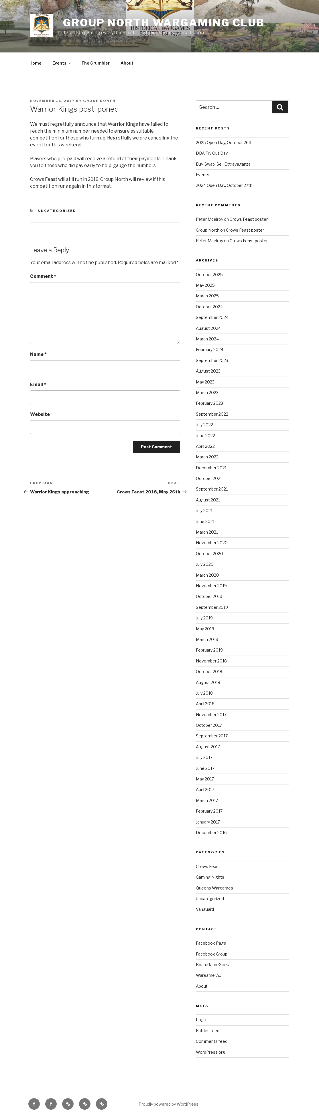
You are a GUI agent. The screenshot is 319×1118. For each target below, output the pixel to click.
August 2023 (208, 371)
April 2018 (205, 703)
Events (62, 63)
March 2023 (207, 392)
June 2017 (205, 768)
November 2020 (212, 542)
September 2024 (212, 317)
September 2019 (212, 607)
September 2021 (212, 489)
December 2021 (211, 467)
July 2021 (204, 510)
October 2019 (209, 596)
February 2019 (209, 650)
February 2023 (209, 403)
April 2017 (205, 789)
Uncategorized (57, 211)
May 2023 (205, 381)
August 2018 (208, 682)
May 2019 (205, 628)
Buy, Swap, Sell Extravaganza (223, 164)
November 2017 (211, 714)
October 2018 (209, 671)
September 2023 (212, 360)
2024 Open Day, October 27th (224, 185)
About (127, 63)
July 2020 (205, 564)
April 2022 (205, 446)
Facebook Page (211, 943)
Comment (43, 276)
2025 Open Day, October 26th (224, 142)
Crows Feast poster (249, 219)
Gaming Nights (210, 877)
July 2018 (204, 693)
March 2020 (207, 575)
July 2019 (204, 617)
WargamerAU (208, 975)
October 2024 (209, 306)
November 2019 (211, 585)
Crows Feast (208, 866)
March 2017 (207, 800)
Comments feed (211, 1041)
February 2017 (209, 811)
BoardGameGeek (212, 964)
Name (38, 354)
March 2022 (207, 456)
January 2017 (208, 821)
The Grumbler (95, 63)
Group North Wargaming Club (164, 22)
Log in (202, 1019)
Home (35, 63)
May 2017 (205, 778)
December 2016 (211, 832)
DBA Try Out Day (212, 153)
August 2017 (208, 746)
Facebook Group (211, 954)
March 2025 (207, 295)
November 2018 (211, 660)
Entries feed (207, 1030)
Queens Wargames (214, 888)
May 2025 (205, 285)
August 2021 (208, 499)
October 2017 (209, 725)
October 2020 (209, 553)
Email (38, 384)
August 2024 (208, 328)
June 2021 (205, 521)
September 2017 (212, 735)
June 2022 (205, 435)
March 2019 (207, 639)
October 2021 (209, 478)
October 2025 (209, 274)
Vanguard (205, 909)
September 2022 (212, 414)
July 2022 (204, 424)
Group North (99, 101)
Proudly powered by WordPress (168, 1104)
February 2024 (209, 349)
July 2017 (204, 757)
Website (40, 414)
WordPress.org (210, 1052)
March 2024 (207, 338)
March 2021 (207, 532)
